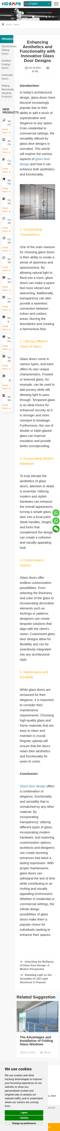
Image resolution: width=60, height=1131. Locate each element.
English (31, 4)
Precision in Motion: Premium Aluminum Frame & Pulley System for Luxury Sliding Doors (9, 320)
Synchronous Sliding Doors (9, 50)
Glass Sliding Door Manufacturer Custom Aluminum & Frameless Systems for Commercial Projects (9, 202)
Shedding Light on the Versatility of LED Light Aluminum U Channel (36, 979)
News (16, 24)
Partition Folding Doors (6, 64)
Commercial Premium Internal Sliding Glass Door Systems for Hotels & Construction (9, 300)
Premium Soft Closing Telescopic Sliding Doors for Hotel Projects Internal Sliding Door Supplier (9, 280)
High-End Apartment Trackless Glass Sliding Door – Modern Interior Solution (9, 182)
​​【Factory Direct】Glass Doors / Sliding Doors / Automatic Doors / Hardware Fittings (9, 380)
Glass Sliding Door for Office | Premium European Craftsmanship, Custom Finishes (9, 221)
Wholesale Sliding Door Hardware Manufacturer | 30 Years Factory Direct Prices (9, 359)
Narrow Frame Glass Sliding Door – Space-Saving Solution (9, 143)
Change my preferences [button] (24, 1123)
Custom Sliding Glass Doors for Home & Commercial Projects (9, 162)
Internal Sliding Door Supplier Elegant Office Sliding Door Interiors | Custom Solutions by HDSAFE (9, 261)
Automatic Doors (7, 77)
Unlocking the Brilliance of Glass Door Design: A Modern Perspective (37, 965)
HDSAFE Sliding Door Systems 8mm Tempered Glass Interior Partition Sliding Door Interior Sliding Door (9, 399)
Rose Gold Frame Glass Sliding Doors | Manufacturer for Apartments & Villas (9, 339)
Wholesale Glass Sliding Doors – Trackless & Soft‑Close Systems (9, 123)
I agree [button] (23, 1112)
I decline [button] (24, 1118)
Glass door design (33, 786)
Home (9, 24)
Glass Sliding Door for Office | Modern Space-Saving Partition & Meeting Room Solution (9, 241)
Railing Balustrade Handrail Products (8, 91)
